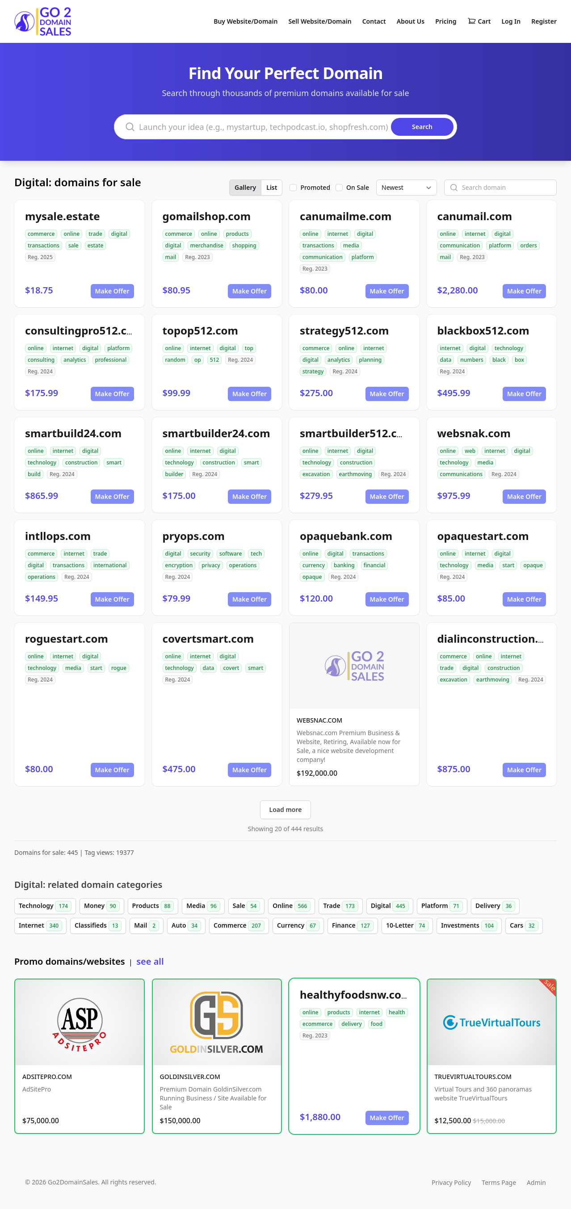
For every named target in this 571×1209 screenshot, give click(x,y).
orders (528, 245)
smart (114, 462)
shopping (244, 245)
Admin (536, 1182)
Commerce (239, 925)
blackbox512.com (483, 330)
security (200, 553)
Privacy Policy (451, 1182)
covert (231, 668)
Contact (374, 21)
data (446, 360)
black (499, 360)
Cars (524, 925)
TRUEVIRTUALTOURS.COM (473, 1076)
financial (375, 565)
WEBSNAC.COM (319, 720)
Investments (469, 925)
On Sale (357, 187)
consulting (41, 360)
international (110, 565)
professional (111, 360)
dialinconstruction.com (499, 638)
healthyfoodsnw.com (355, 994)
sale (73, 245)
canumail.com (474, 216)
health (397, 1012)
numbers (471, 360)
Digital (390, 906)
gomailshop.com (207, 216)
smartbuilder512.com (357, 433)
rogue (118, 668)
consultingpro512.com (84, 330)
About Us (410, 21)
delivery (351, 1024)
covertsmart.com (208, 638)
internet (337, 234)
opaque (312, 577)
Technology (45, 906)
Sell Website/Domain (319, 21)
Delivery (495, 906)
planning (370, 360)
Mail (146, 925)
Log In (511, 21)
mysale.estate (62, 216)
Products (153, 906)
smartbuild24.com (73, 433)
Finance (353, 925)
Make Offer (112, 291)
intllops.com (58, 535)
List (271, 187)
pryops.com (194, 535)
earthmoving (355, 474)
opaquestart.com (483, 535)
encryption (179, 565)
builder (174, 474)
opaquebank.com (346, 535)
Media (203, 906)
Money (102, 906)
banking (344, 565)
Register (544, 21)
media (351, 245)
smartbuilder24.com (216, 433)
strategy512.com (344, 330)
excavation (316, 474)
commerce (41, 234)
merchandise (206, 245)
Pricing (445, 21)
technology (509, 348)
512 (214, 360)
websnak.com (474, 433)
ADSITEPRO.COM (47, 1076)
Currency (298, 925)
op (197, 360)
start (508, 565)
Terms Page (499, 1182)
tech (256, 553)
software (230, 553)
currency (313, 565)
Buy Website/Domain (245, 21)
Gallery (245, 187)
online (71, 234)
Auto (186, 925)
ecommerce (317, 1024)
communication (322, 257)
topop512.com (200, 330)
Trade (340, 906)
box (519, 360)
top (249, 348)
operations (41, 577)
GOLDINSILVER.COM (190, 1076)
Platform (442, 906)
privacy (211, 565)
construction (81, 462)
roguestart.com (66, 638)
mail (170, 257)
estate (96, 245)
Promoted (315, 187)
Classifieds (98, 925)
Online (292, 906)
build (34, 474)
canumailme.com (345, 216)
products (237, 234)
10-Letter (407, 925)
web (470, 451)
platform (363, 257)
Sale (246, 906)
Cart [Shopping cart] (479, 21)
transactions (43, 245)
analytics (74, 360)
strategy (312, 371)
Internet (40, 925)
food (376, 1024)
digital (119, 234)
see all (150, 961)
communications (461, 474)
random (175, 360)
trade (95, 234)
